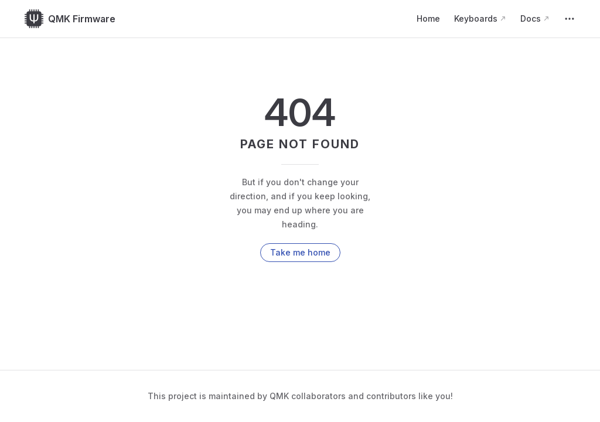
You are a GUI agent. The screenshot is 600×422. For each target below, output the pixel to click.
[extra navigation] (569, 19)
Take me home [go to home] (300, 252)
